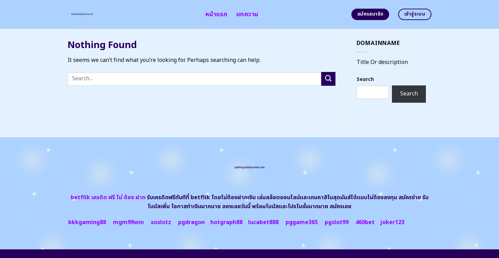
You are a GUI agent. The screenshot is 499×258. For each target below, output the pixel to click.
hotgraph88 (226, 222)
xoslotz (161, 222)
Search (365, 79)
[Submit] (328, 78)
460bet (365, 222)
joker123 (392, 222)
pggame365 (302, 222)
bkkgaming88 (87, 222)
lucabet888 (263, 222)
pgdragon (191, 222)
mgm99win (128, 222)
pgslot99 (337, 222)
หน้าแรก (216, 14)
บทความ (247, 14)
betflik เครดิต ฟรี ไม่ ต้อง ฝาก (108, 197)
